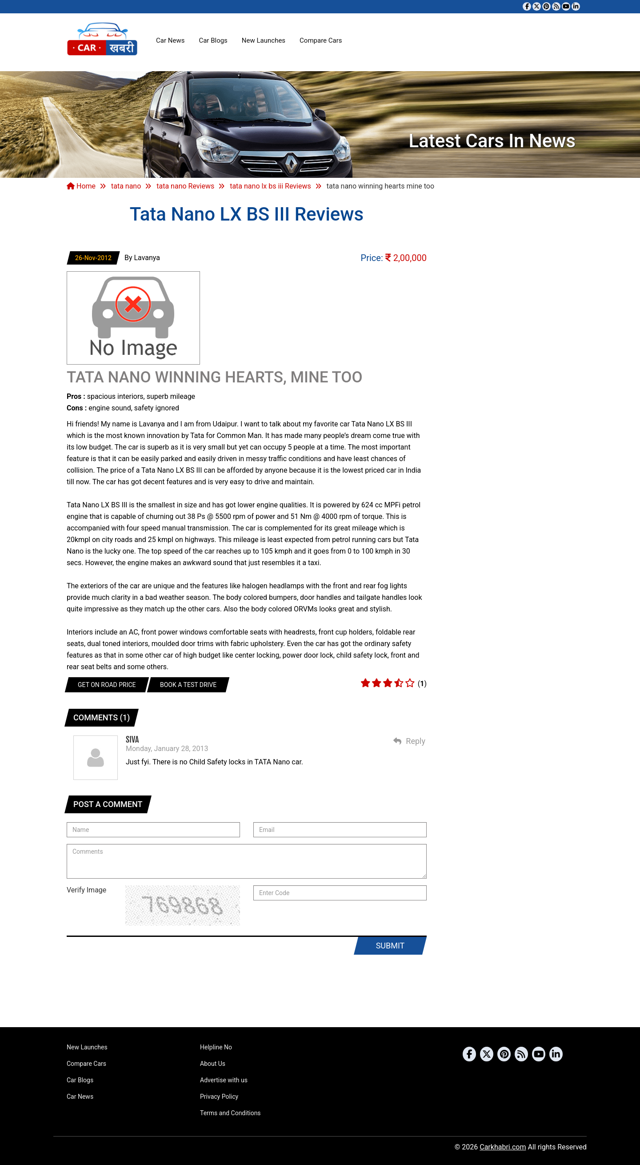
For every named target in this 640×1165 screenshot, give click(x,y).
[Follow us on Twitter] (536, 6)
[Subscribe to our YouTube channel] (566, 6)
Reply (409, 741)
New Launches (263, 40)
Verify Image (86, 890)
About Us (212, 1063)
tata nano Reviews (185, 186)
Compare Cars (321, 40)
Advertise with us (224, 1080)
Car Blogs (213, 40)
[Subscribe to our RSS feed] (556, 6)
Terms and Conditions (230, 1113)
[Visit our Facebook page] (527, 6)
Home (81, 186)
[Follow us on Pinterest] (546, 6)
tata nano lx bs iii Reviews (270, 186)
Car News (170, 40)
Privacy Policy (219, 1096)
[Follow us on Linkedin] (576, 6)
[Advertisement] (320, 993)
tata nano (126, 186)
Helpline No (216, 1047)
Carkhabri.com (503, 1147)
